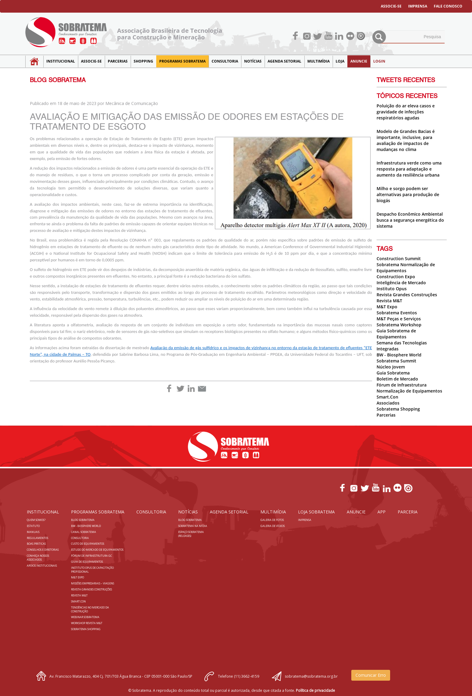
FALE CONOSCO (448, 6)
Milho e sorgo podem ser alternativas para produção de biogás (408, 194)
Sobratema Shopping (398, 409)
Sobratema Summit (396, 361)
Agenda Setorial (284, 61)
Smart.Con (387, 397)
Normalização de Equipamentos (409, 391)
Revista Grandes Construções (407, 294)
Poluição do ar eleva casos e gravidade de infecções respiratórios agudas (406, 112)
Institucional (60, 61)
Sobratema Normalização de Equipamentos (406, 267)
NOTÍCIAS (253, 61)
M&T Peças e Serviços (399, 319)
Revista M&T (389, 300)
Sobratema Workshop (399, 325)
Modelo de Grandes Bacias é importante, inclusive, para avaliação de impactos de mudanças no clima (406, 140)
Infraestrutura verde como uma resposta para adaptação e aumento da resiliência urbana (409, 169)
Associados (388, 403)
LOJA (340, 61)
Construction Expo (396, 276)
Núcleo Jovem (391, 367)
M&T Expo (387, 307)
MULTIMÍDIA (318, 61)
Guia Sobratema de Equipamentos (396, 334)
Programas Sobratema (182, 61)
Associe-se (91, 61)
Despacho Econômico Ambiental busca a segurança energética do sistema (410, 220)
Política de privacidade (315, 690)
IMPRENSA (417, 6)
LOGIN (379, 61)
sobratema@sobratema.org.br (311, 676)
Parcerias (118, 61)
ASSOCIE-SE (391, 6)
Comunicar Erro (371, 675)
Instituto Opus (392, 288)
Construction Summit (399, 258)
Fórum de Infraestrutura (402, 385)
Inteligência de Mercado (401, 282)
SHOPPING (143, 61)
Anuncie (358, 61)
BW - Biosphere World (399, 355)
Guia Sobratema (393, 373)
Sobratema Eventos (397, 313)
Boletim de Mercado (397, 379)
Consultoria (225, 61)
